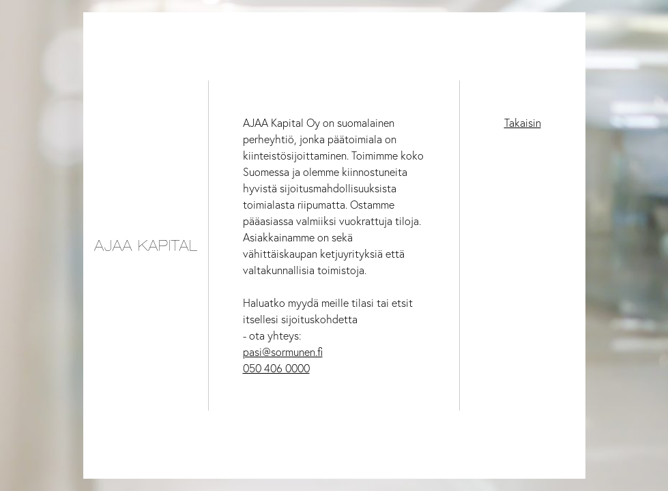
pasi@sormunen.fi (283, 352)
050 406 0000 (276, 368)
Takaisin (522, 123)
